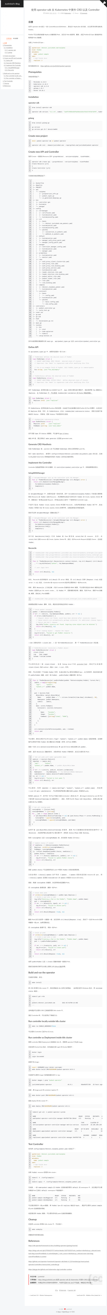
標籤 (5, 20)
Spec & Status (64, 433)
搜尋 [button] (5, 30)
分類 (5, 24)
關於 (5, 13)
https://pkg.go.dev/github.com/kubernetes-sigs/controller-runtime (50, 1269)
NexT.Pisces (65, 1312)
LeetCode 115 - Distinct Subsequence (40, 1295)
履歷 (5, 17)
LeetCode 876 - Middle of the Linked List (89, 1295)
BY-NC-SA (68, 1282)
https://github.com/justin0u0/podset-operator (55, 66)
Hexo (59, 1312)
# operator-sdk (72, 1290)
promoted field (82, 664)
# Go (56, 1290)
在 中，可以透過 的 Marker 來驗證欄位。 (65, 393)
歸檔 (5, 27)
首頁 (5, 10)
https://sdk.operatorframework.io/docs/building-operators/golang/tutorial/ (53, 1245)
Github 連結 (58, 966)
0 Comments (83, 13)
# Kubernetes (62, 1290)
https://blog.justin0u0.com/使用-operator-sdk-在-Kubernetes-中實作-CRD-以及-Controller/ (68, 1279)
